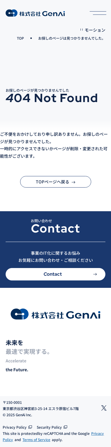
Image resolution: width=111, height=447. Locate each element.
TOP (20, 38)
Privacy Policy (15, 427)
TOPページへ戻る (55, 182)
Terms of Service (36, 439)
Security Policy (49, 427)
